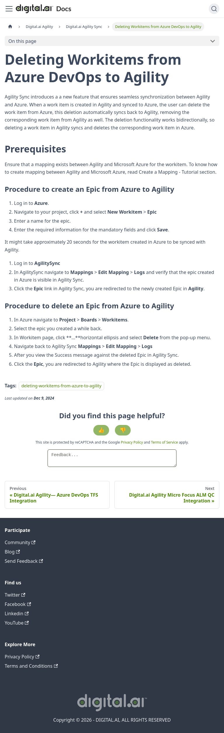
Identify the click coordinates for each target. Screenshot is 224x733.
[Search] (214, 8)
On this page (22, 41)
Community (20, 542)
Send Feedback (24, 561)
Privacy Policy (132, 442)
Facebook (18, 604)
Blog (12, 552)
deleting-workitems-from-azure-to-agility (61, 386)
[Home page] (10, 26)
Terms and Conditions (31, 666)
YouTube (17, 623)
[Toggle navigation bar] (9, 8)
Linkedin (17, 613)
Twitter (15, 595)
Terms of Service (164, 442)
